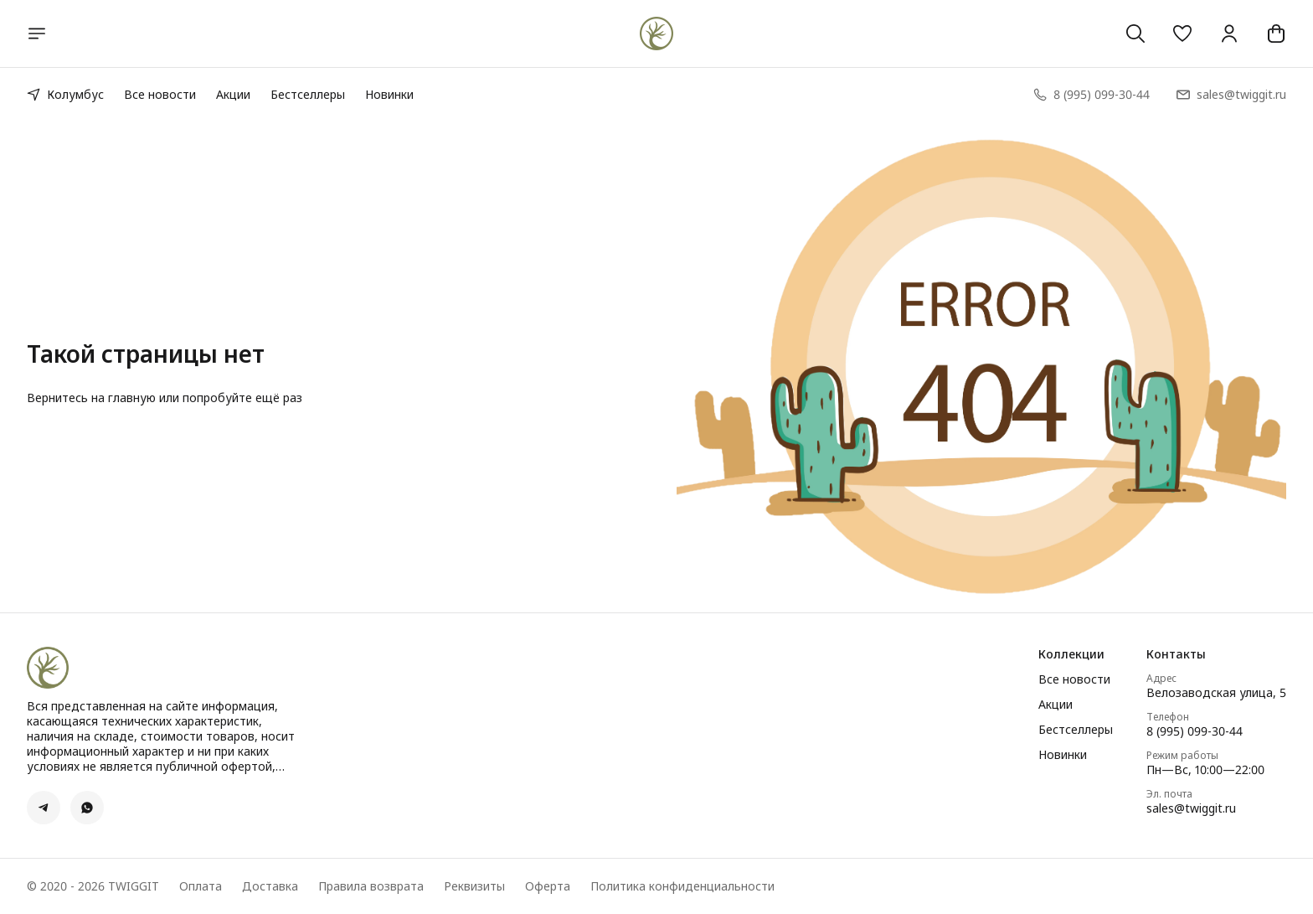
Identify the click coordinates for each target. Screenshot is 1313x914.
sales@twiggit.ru (1191, 808)
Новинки (389, 94)
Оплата (200, 886)
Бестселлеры (307, 94)
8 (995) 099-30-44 (1194, 731)
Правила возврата (371, 886)
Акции (233, 94)
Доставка (270, 886)
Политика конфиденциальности (682, 886)
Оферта (547, 886)
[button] (1182, 33)
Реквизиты (474, 886)
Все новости (160, 94)
